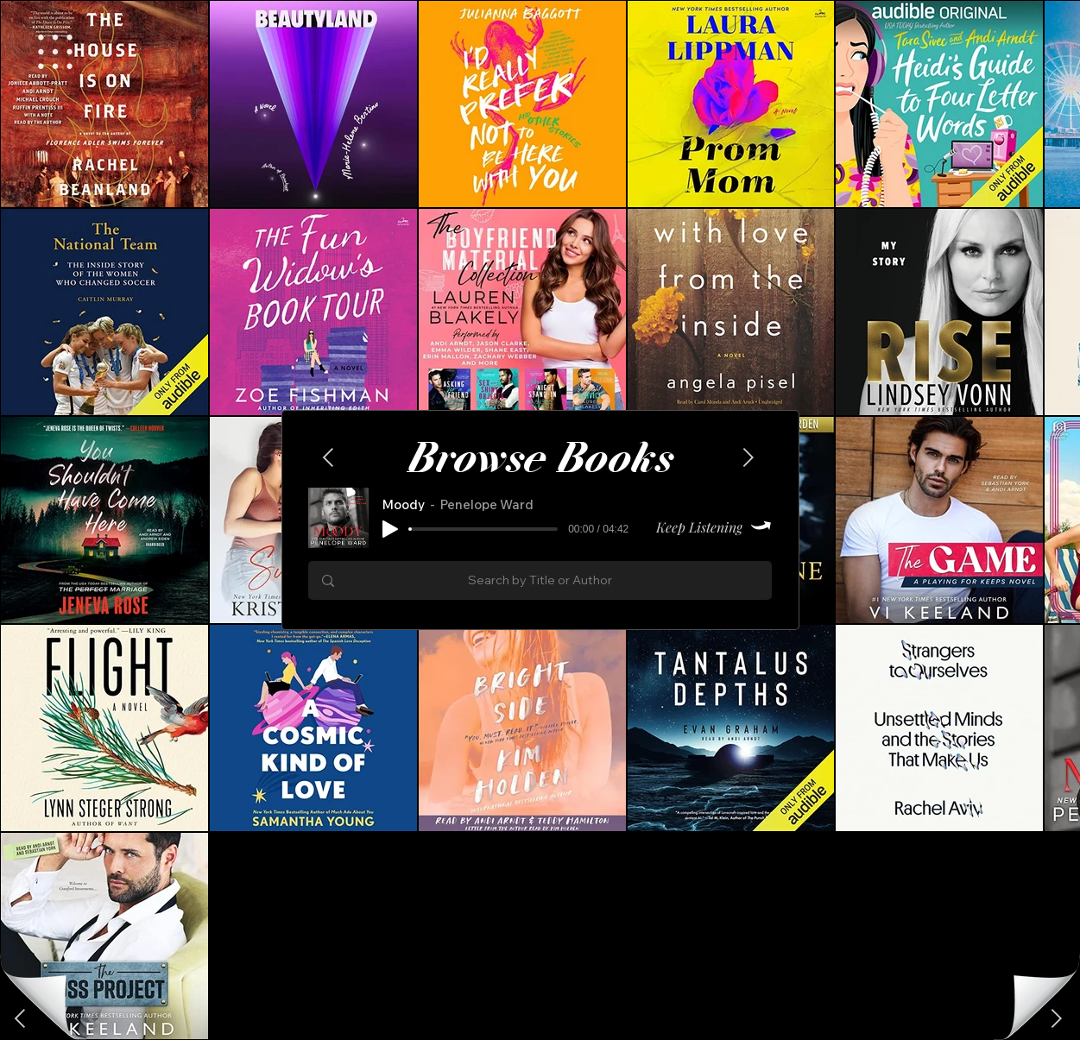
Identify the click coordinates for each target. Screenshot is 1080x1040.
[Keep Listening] (707, 526)
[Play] (390, 529)
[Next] (21, 1018)
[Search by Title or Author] (540, 580)
